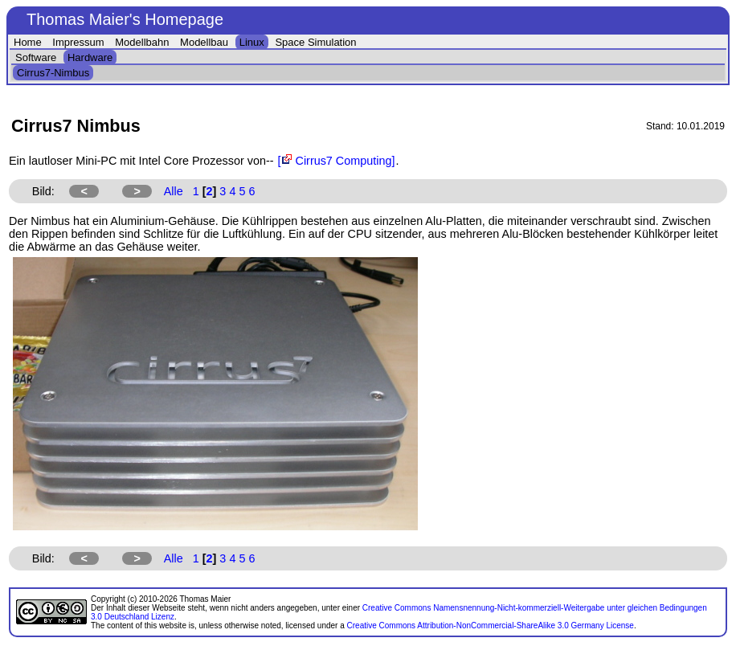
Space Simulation (315, 42)
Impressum (78, 42)
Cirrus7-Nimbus (53, 73)
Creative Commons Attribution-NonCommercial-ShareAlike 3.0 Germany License (490, 625)
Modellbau (204, 42)
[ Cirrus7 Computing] (336, 160)
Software (35, 57)
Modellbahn (142, 42)
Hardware (89, 57)
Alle (173, 191)
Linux (251, 42)
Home (28, 42)
